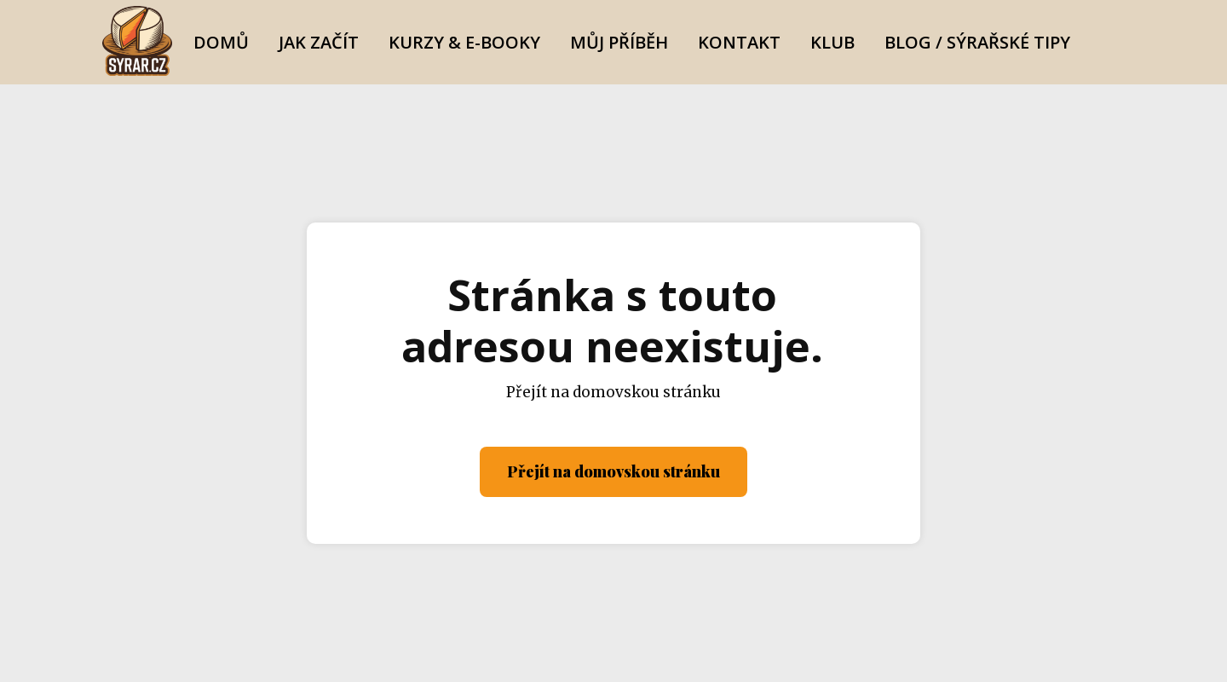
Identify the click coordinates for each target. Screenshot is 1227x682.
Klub (832, 42)
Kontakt (739, 42)
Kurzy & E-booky (464, 42)
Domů (221, 42)
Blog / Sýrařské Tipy (977, 42)
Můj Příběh (619, 42)
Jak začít (319, 42)
